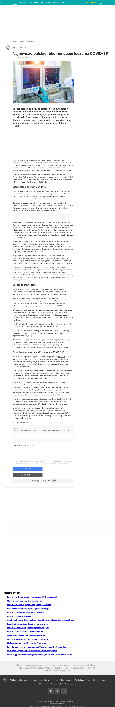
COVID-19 (61, 357)
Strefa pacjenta (50, 2)
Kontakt (47, 679)
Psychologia (79, 675)
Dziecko (29, 2)
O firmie (41, 679)
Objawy (47, 675)
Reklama (53, 679)
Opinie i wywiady (35, 675)
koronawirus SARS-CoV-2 (39, 268)
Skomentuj (60, 470)
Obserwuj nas (40, 476)
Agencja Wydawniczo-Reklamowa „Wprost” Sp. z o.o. (62, 697)
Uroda (88, 675)
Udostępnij (29, 470)
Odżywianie (61, 2)
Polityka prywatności (70, 679)
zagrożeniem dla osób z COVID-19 (51, 306)
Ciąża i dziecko (66, 675)
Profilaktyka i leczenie (18, 675)
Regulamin (60, 679)
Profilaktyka (38, 2)
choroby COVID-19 (52, 161)
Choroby (22, 2)
